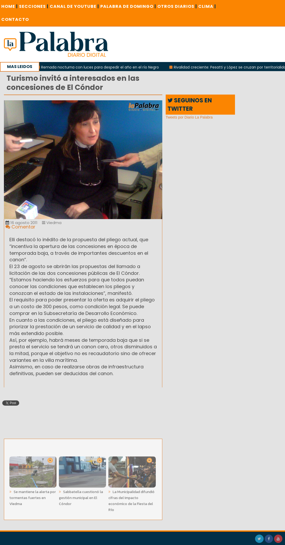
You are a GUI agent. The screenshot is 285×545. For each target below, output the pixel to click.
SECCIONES (33, 6)
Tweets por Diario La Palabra (189, 117)
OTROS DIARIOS (177, 6)
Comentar (20, 227)
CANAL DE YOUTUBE (74, 6)
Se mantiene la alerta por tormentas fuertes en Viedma (32, 496)
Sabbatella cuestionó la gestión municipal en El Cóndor (81, 496)
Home (9, 6)
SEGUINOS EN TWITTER (190, 104)
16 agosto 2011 (21, 222)
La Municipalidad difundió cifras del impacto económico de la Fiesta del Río (131, 499)
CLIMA (207, 6)
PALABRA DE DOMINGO (128, 6)
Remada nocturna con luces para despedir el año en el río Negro (102, 67)
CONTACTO (15, 19)
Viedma (51, 222)
